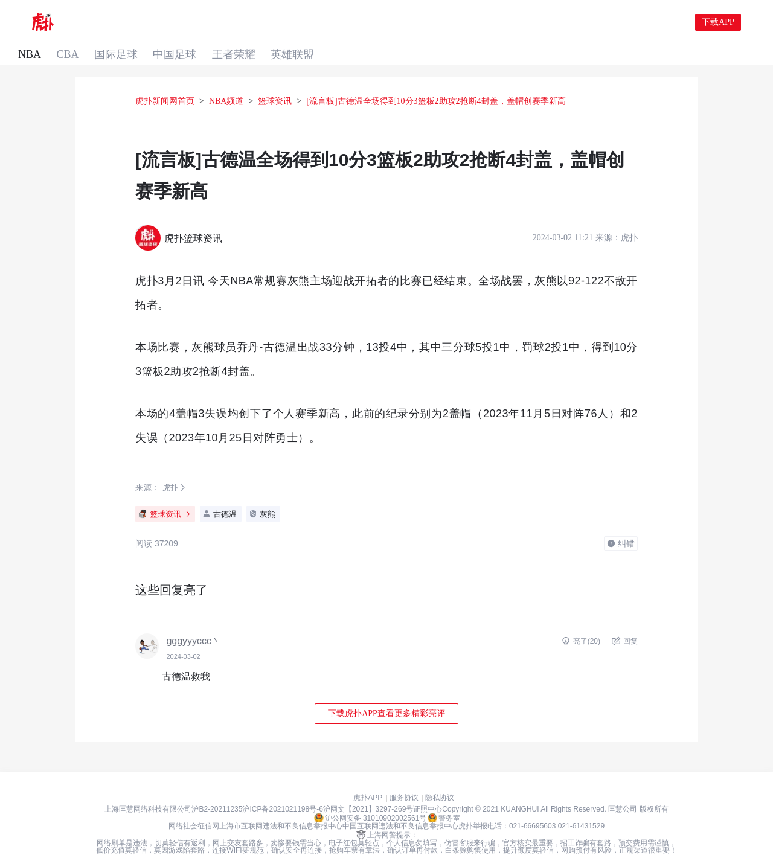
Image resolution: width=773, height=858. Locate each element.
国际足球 (175, 23)
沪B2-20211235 (216, 790)
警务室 (444, 799)
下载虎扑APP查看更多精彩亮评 (386, 694)
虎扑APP (367, 779)
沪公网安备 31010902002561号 (370, 799)
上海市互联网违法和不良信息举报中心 (280, 807)
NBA (83, 23)
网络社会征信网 (193, 807)
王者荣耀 (298, 23)
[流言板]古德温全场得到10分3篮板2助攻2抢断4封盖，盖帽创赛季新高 (435, 82)
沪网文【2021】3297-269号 (368, 790)
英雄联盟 (360, 23)
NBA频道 (226, 82)
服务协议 (404, 779)
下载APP (718, 22)
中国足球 (236, 23)
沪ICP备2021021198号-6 (282, 790)
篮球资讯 (275, 82)
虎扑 (170, 468)
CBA (124, 23)
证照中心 (427, 790)
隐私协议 (439, 779)
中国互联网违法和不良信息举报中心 (400, 807)
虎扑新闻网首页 (164, 82)
